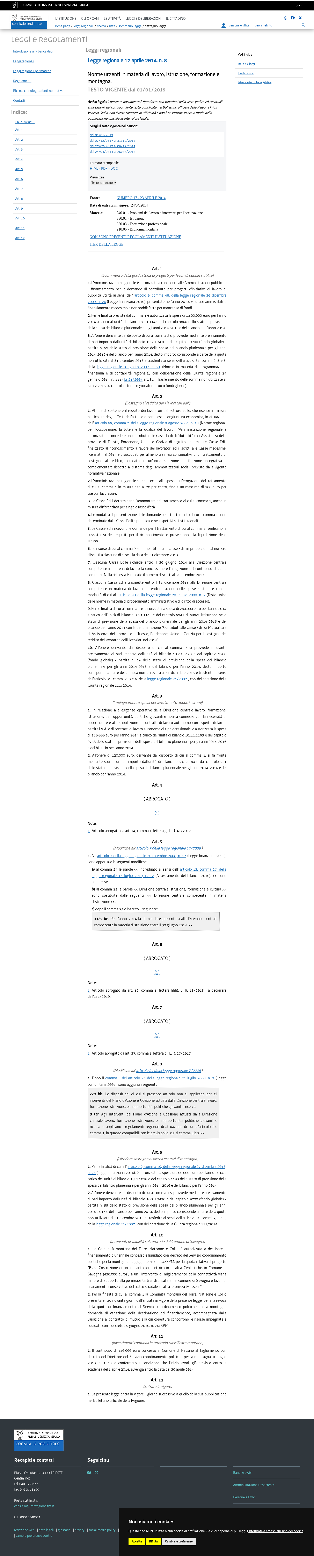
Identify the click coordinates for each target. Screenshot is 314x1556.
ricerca (101, 26)
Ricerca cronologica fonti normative (38, 90)
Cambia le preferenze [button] (179, 1541)
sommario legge (129, 26)
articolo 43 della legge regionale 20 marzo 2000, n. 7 (161, 594)
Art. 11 (20, 228)
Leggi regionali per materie (32, 71)
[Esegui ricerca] (303, 25)
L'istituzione (65, 18)
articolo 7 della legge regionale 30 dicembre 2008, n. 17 (141, 855)
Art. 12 (20, 238)
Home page (62, 26)
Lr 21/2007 (133, 379)
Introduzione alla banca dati (33, 51)
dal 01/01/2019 (101, 135)
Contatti (19, 100)
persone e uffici (235, 25)
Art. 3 (19, 149)
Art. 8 (19, 198)
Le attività (112, 18)
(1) (157, 813)
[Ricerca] (275, 25)
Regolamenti (22, 81)
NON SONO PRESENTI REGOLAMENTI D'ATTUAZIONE (135, 237)
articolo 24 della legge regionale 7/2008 (168, 1070)
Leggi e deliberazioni (143, 18)
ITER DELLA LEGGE (106, 244)
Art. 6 (19, 179)
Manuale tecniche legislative (254, 82)
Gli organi (90, 18)
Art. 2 (19, 139)
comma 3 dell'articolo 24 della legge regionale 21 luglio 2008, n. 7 (159, 1078)
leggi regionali (83, 26)
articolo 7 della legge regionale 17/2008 (168, 848)
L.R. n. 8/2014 (25, 122)
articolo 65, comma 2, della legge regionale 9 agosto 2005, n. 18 (147, 423)
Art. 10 (20, 218)
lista (112, 26)
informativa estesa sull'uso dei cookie (275, 1531)
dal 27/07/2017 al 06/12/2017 (112, 146)
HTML (94, 168)
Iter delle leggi (246, 64)
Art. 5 (19, 169)
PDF (104, 168)
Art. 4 (19, 159)
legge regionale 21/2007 (167, 679)
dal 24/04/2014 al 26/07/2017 (112, 151)
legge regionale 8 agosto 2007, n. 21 (128, 366)
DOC (114, 168)
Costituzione (246, 73)
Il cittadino (176, 18)
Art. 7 (19, 188)
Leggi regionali (23, 61)
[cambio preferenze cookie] (34, 1535)
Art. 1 (19, 129)
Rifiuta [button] (153, 1541)
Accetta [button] (137, 1541)
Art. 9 (19, 208)
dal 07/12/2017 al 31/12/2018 (112, 140)
